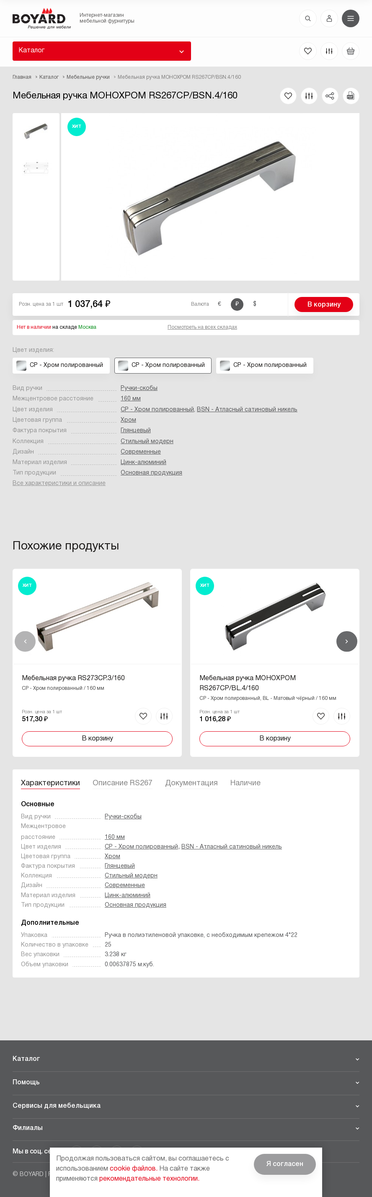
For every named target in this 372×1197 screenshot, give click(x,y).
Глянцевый (136, 430)
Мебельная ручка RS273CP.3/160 (73, 678)
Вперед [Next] (346, 641)
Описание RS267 (122, 783)
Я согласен (284, 1164)
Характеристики (50, 783)
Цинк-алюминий (143, 462)
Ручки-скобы (139, 388)
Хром (128, 420)
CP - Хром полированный (157, 410)
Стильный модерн (147, 441)
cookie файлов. (134, 1169)
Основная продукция (151, 473)
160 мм (131, 399)
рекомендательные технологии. (149, 1179)
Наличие (245, 783)
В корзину (324, 305)
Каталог (31, 51)
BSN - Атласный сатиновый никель (247, 410)
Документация (191, 783)
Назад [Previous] (25, 641)
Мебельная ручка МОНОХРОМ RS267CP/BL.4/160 (247, 683)
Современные (141, 452)
